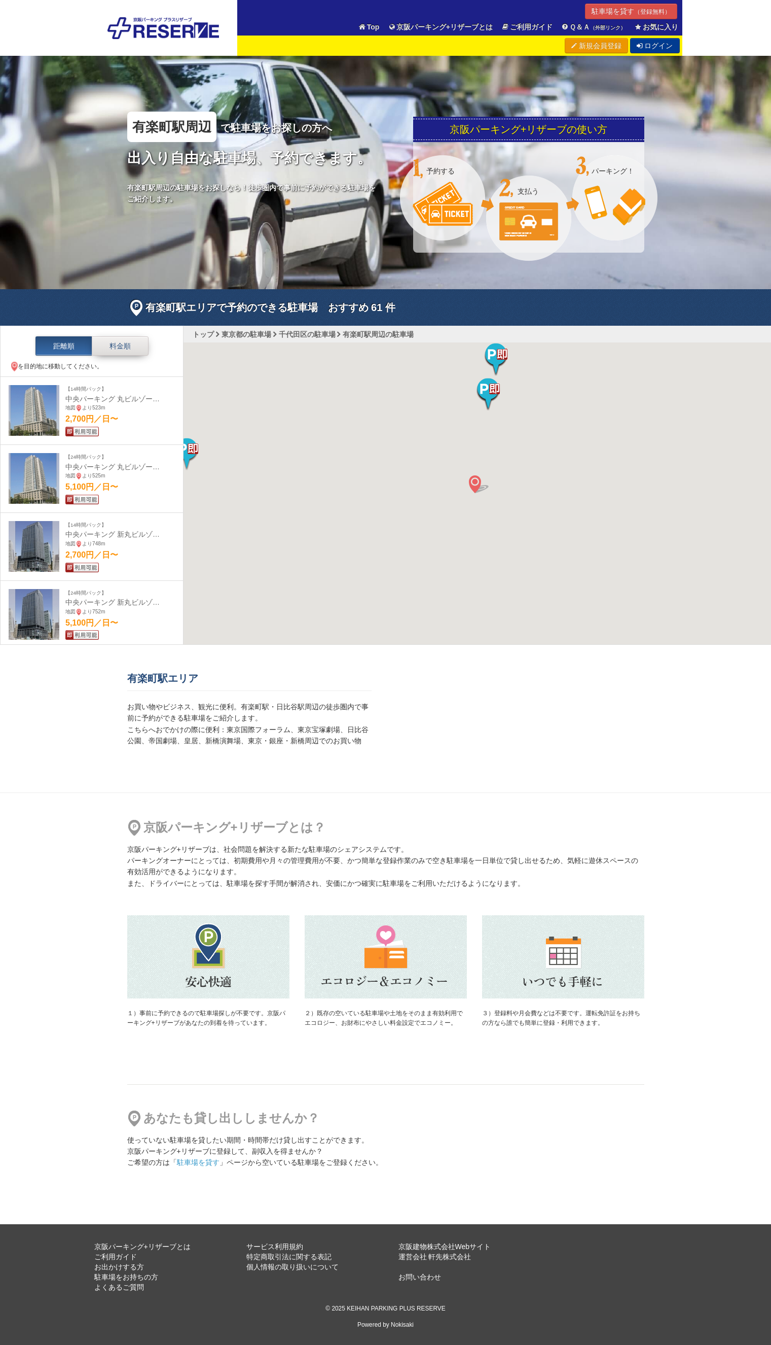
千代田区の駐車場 (307, 334)
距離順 (64, 346)
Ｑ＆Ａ (593, 27)
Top (368, 27)
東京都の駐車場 (246, 334)
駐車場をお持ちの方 (126, 1277)
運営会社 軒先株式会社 (434, 1257)
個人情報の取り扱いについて (292, 1267)
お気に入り (656, 27)
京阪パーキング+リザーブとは (440, 27)
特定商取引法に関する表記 (289, 1257)
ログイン (655, 46)
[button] (488, 394)
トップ (203, 334)
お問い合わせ (419, 1277)
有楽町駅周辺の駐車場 (378, 334)
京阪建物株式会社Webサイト (444, 1247)
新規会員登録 (596, 46)
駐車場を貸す (631, 11)
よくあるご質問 (119, 1287)
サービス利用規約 (274, 1247)
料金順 (120, 346)
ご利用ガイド (527, 27)
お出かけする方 (119, 1267)
